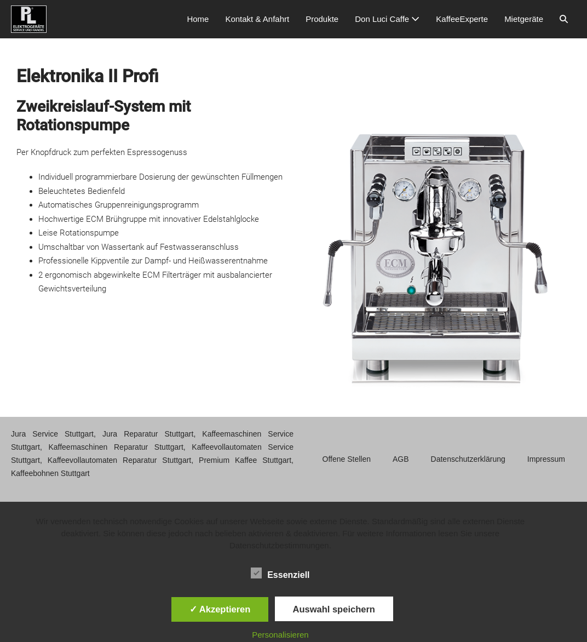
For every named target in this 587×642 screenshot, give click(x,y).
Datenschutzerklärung (468, 459)
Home (198, 19)
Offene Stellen (347, 459)
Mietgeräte (523, 19)
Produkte (322, 19)
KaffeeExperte (462, 19)
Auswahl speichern (334, 609)
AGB (401, 459)
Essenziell (280, 573)
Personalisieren (280, 634)
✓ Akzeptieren (220, 609)
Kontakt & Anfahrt (257, 19)
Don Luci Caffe (387, 19)
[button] (563, 19)
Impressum (546, 459)
